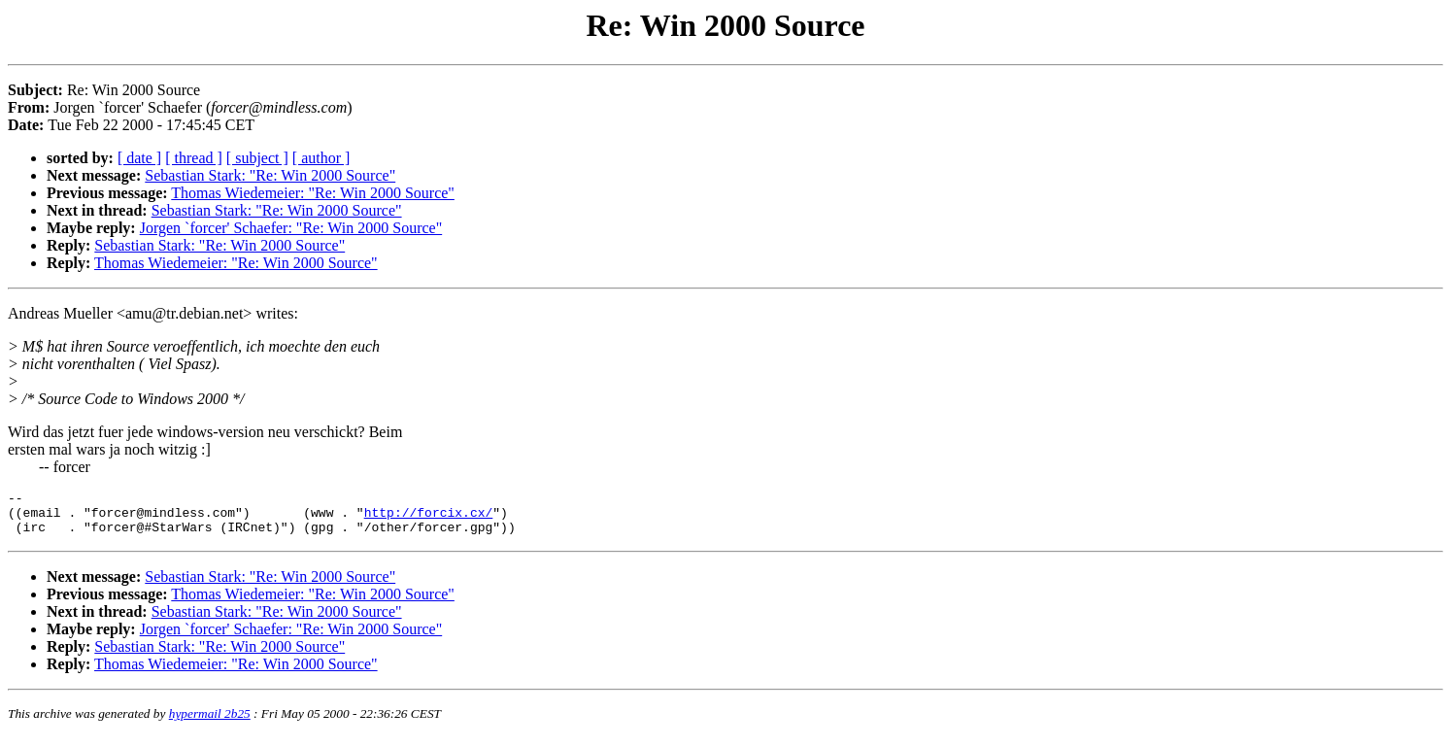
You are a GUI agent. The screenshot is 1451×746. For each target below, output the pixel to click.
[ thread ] (193, 158)
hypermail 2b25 (210, 722)
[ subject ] (257, 158)
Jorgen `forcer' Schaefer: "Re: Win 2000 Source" (291, 228)
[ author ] (321, 158)
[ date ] (139, 158)
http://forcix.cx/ (428, 517)
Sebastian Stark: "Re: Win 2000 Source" (270, 175)
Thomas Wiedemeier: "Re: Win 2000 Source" (313, 193)
